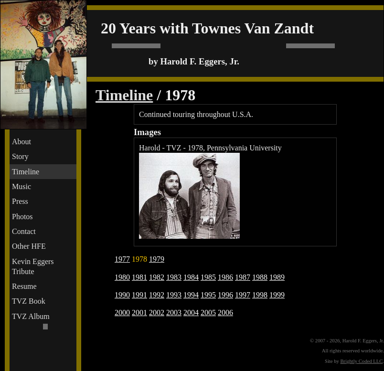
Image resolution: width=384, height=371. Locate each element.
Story (20, 156)
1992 (156, 295)
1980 (122, 277)
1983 (173, 277)
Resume (24, 286)
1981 (139, 277)
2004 (191, 312)
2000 (122, 312)
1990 (122, 295)
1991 (139, 295)
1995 (208, 295)
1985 (208, 277)
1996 (225, 295)
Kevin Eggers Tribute (33, 266)
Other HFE (29, 246)
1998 (259, 295)
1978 (139, 259)
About (21, 142)
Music (21, 186)
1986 (225, 277)
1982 (156, 277)
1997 (242, 295)
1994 (191, 295)
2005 (208, 312)
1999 (277, 295)
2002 (156, 312)
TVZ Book (28, 301)
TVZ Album (31, 316)
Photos (22, 216)
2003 (173, 312)
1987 (242, 277)
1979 (156, 259)
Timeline (25, 172)
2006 (225, 312)
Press (20, 201)
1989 (277, 277)
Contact (24, 231)
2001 (139, 312)
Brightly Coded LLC (362, 361)
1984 (191, 277)
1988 (259, 277)
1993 (173, 295)
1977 (122, 259)
